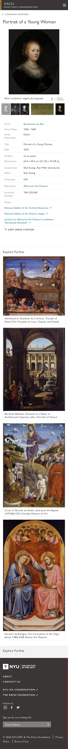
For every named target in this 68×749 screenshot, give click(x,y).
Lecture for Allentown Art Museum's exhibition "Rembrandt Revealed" (29, 221)
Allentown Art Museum (36, 186)
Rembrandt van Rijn (34, 124)
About (7, 676)
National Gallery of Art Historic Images (26, 213)
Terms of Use (21, 741)
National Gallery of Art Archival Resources (28, 207)
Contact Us (11, 681)
